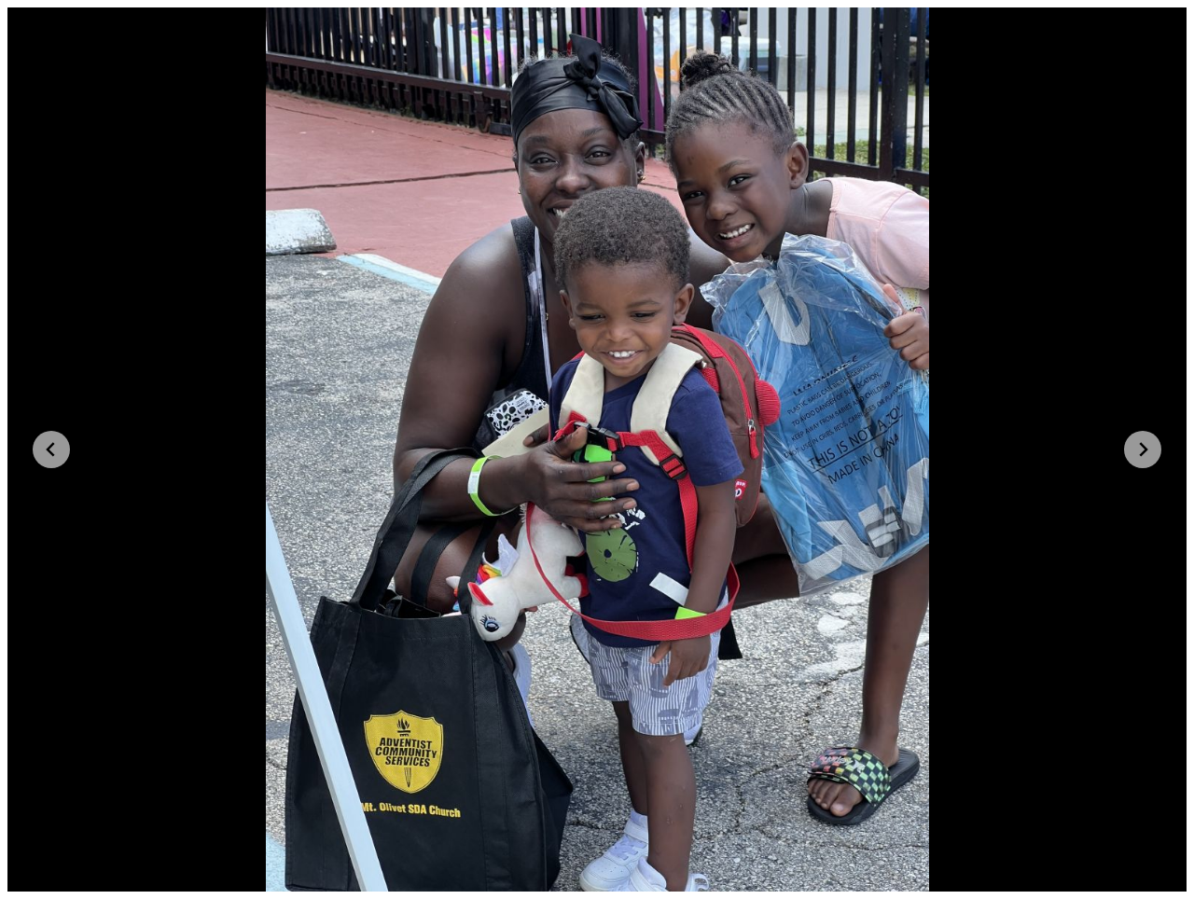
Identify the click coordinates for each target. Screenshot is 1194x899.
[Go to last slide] (51, 449)
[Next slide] (1142, 449)
